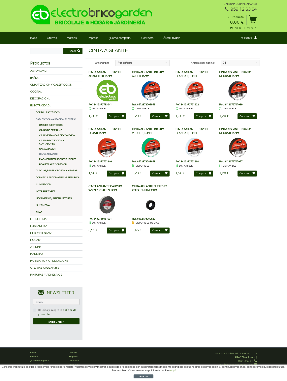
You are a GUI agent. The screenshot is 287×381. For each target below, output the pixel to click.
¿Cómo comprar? (120, 38)
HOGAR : (35, 240)
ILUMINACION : (44, 184)
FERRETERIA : (39, 219)
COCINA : (36, 91)
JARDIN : (35, 247)
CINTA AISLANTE (48, 154)
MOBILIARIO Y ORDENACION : (49, 260)
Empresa (93, 38)
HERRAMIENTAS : (41, 233)
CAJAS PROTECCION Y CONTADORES (51, 142)
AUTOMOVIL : (38, 70)
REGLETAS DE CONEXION (53, 164)
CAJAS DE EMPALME (50, 130)
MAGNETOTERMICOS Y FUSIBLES (57, 159)
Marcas (72, 38)
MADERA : (36, 254)
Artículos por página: (203, 63)
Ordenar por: (102, 63)
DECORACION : (40, 98)
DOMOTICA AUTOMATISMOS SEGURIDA (58, 177)
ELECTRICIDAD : (40, 105)
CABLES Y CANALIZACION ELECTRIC (56, 119)
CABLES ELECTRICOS (50, 125)
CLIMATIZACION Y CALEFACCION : (51, 84)
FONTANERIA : (39, 226)
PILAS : (39, 212)
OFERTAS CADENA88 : (44, 267)
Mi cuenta (249, 37)
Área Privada (171, 38)
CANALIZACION (47, 149)
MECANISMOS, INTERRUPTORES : (54, 198)
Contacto (147, 38)
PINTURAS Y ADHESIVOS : (46, 274)
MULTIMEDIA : (43, 205)
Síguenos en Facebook (241, 368)
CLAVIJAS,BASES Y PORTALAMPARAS (56, 170)
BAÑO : (34, 77)
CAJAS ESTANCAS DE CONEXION (57, 135)
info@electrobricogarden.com (236, 364)
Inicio (33, 38)
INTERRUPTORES (45, 191)
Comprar (116, 116)
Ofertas (52, 38)
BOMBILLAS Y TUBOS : (48, 112)
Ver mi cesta (243, 28)
